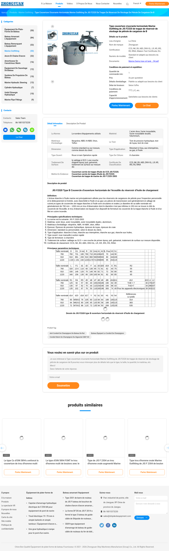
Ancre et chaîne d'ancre (19, 56)
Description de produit (76, 123)
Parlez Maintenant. (157, 4)
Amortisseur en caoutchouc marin (19, 62)
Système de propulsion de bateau (19, 76)
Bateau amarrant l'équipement (19, 37)
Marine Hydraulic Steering (19, 82)
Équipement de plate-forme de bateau (19, 30)
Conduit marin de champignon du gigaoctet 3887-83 (69, 337)
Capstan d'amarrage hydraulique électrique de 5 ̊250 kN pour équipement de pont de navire (42, 507)
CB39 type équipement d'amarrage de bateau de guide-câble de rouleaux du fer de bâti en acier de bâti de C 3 (78, 528)
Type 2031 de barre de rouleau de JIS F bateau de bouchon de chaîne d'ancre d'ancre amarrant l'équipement (79, 502)
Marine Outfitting (19, 51)
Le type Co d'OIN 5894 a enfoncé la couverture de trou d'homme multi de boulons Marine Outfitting (21, 463)
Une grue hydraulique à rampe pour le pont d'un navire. (41, 531)
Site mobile (6, 521)
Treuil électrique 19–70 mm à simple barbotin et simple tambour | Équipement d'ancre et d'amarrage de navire (43, 520)
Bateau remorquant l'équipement (19, 45)
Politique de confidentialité (7, 527)
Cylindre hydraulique (19, 87)
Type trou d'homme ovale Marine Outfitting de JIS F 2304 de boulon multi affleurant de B (146, 463)
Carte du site (6, 517)
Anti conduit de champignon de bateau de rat (67, 333)
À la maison (6, 498)
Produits (5, 502)
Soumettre (63, 385)
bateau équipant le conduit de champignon (107, 333)
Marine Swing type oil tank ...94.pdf (144, 61)
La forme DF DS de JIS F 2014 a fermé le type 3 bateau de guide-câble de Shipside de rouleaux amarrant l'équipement (79, 515)
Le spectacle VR (8, 505)
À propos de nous (8, 509)
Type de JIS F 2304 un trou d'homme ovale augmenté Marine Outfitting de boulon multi (104, 463)
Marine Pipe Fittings (19, 99)
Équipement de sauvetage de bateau (19, 69)
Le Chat (19, 137)
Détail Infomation (54, 123)
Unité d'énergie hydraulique (19, 93)
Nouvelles (5, 513)
